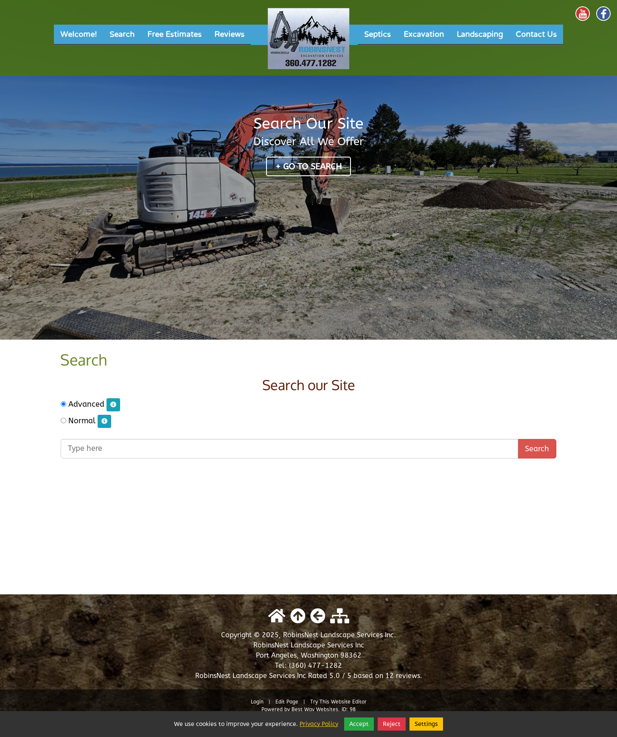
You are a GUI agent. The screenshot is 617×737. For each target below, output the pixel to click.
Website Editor (349, 702)
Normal (86, 421)
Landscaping (480, 34)
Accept (359, 724)
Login (257, 702)
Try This (319, 702)
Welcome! (78, 34)
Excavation (424, 34)
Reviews (229, 34)
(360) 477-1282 (315, 665)
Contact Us (536, 34)
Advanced (90, 404)
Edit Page (287, 702)
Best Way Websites (315, 709)
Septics (377, 34)
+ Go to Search (308, 167)
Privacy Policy (319, 724)
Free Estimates (174, 34)
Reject (392, 724)
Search (122, 34)
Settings (426, 724)
